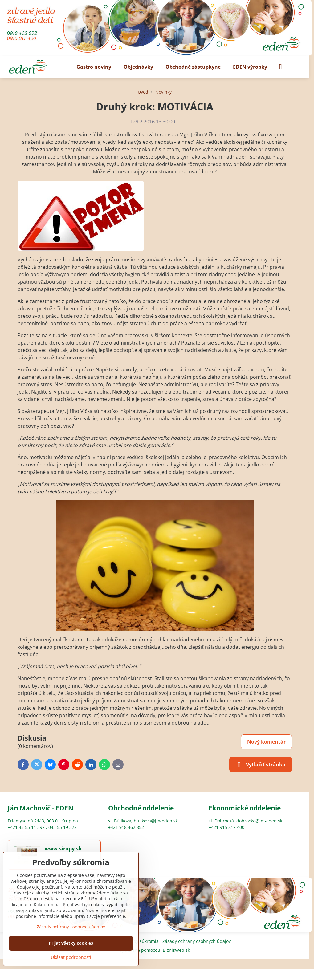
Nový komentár (266, 741)
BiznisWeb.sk (176, 950)
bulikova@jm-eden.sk (156, 821)
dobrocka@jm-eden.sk (259, 821)
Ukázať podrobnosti (71, 957)
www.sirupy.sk (63, 848)
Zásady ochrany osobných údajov (196, 941)
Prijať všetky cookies (71, 943)
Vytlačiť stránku (260, 765)
